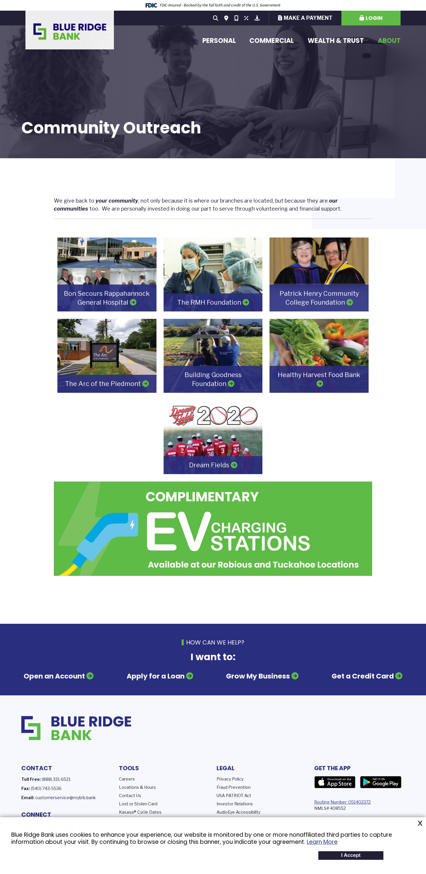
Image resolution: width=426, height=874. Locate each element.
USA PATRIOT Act (234, 795)
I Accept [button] (351, 855)
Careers (127, 778)
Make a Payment (308, 18)
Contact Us (130, 795)
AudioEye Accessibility (238, 811)
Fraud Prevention (234, 786)
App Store (335, 782)
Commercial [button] (271, 40)
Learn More (322, 842)
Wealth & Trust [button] (336, 40)
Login (374, 18)
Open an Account (55, 676)
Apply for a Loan (156, 676)
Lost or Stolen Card (138, 803)
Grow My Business (258, 676)
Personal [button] (219, 40)
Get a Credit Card (362, 676)
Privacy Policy (230, 778)
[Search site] (215, 18)
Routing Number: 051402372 (342, 801)
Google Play (380, 782)
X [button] (420, 823)
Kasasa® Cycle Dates (140, 811)
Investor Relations (235, 803)
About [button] (389, 40)
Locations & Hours (137, 786)
